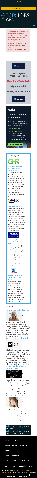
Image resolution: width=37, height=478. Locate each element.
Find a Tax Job (17, 440)
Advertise (23, 445)
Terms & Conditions (11, 456)
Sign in (18, 1)
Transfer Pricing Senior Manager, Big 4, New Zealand (15, 277)
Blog (30, 466)
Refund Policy (27, 461)
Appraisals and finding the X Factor (18, 310)
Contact (7, 451)
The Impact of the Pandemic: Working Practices (16, 367)
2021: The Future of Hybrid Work (17, 338)
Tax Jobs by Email (10, 445)
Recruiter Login (19, 9)
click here (22, 44)
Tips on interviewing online (15, 396)
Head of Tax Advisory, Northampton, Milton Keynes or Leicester (15, 168)
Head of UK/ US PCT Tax (15, 206)
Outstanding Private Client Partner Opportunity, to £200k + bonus (16, 242)
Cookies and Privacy (11, 461)
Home (6, 440)
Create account (18, 5)
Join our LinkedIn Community (15, 466)
